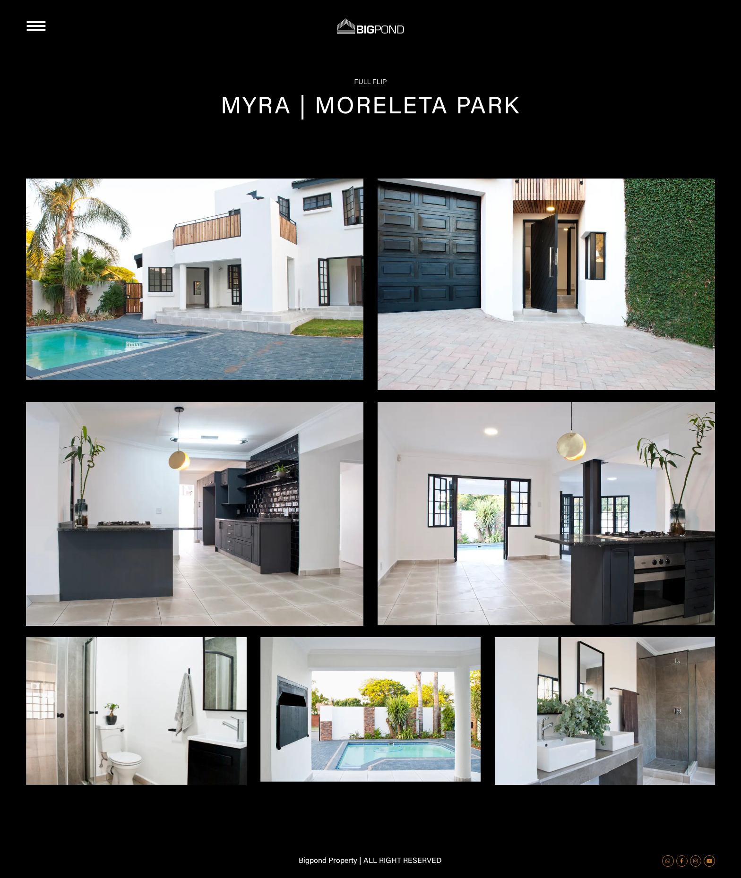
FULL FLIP (370, 81)
